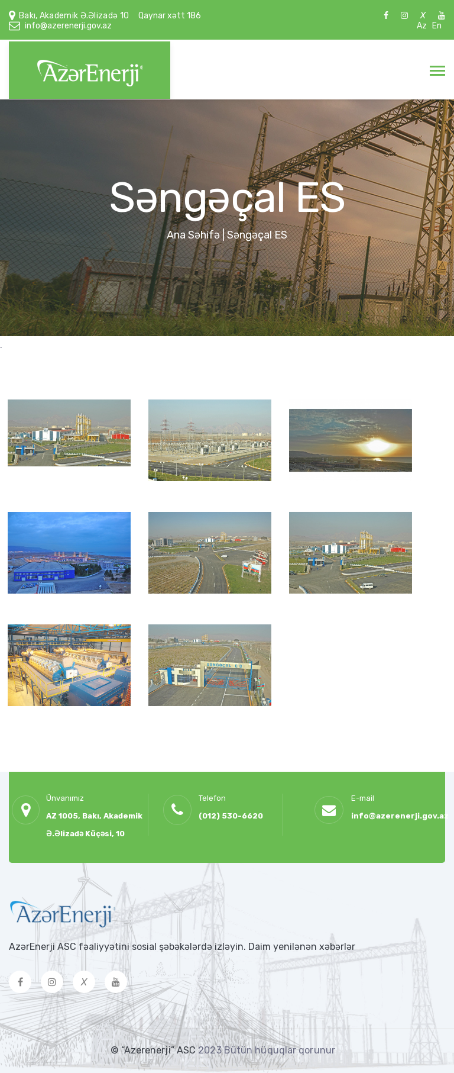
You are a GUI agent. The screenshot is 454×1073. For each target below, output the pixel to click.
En (437, 26)
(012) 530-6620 (231, 815)
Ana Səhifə (193, 234)
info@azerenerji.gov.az (68, 26)
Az (422, 26)
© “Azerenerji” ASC (154, 1050)
